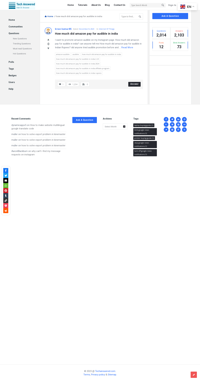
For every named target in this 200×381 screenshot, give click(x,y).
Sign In (172, 5)
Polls (11, 62)
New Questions (20, 38)
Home (71, 5)
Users (12, 82)
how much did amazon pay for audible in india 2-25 (77, 59)
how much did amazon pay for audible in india (101, 54)
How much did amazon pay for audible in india (86, 33)
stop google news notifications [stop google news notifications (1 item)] (141, 144)
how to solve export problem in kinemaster (43, 134)
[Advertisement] (38, 257)
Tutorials (82, 5)
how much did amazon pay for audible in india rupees (78, 73)
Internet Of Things (106, 29)
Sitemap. (112, 374)
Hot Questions (19, 53)
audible (76, 54)
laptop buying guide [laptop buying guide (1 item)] (143, 125)
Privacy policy (98, 374)
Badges (13, 75)
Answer (134, 84)
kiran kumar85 (63, 29)
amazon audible (63, 54)
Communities (16, 26)
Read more (127, 47)
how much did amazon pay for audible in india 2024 (77, 63)
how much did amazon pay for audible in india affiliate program (82, 68)
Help (11, 89)
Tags (11, 68)
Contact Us (119, 5)
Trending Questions (22, 43)
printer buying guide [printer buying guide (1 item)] (144, 138)
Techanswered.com (105, 371)
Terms (86, 374)
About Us (96, 5)
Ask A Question (170, 16)
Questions (14, 33)
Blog (107, 5)
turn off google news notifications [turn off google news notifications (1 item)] (143, 153)
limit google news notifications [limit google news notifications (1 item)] (141, 132)
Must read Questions (22, 48)
